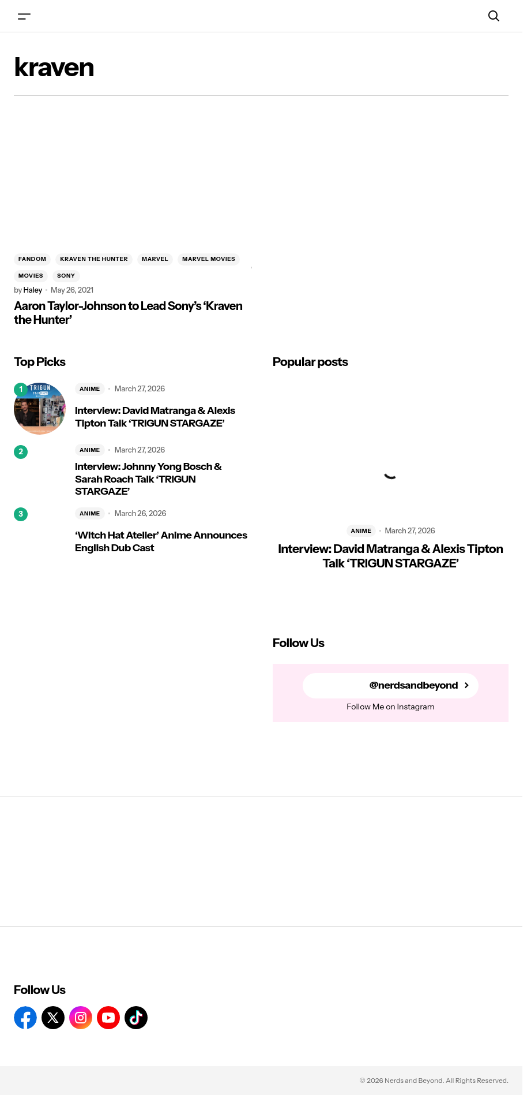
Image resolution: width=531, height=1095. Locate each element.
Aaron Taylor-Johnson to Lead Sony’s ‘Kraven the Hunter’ (128, 313)
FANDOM (32, 259)
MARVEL (155, 259)
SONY (66, 275)
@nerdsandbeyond (414, 685)
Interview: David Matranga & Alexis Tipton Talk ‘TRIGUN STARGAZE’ (155, 417)
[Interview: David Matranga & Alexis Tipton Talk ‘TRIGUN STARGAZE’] (40, 409)
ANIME (90, 389)
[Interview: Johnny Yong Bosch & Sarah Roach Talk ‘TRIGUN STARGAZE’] (40, 471)
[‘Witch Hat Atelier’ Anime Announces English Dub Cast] (40, 533)
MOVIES (30, 275)
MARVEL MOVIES (208, 259)
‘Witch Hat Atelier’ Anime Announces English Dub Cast (161, 541)
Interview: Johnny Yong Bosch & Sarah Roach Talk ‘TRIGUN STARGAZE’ (148, 479)
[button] (24, 16)
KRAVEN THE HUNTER (94, 259)
